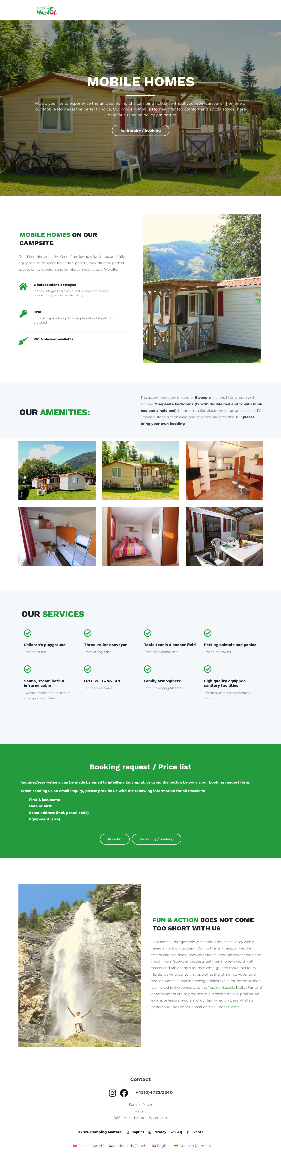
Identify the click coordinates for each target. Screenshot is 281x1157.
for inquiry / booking (140, 130)
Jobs (257, 10)
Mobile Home (152, 10)
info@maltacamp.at (126, 782)
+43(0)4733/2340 (154, 1092)
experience (218, 10)
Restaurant (194, 10)
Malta (227, 987)
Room (174, 10)
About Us (240, 10)
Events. (234, 1007)
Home (103, 10)
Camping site (125, 10)
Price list (115, 839)
